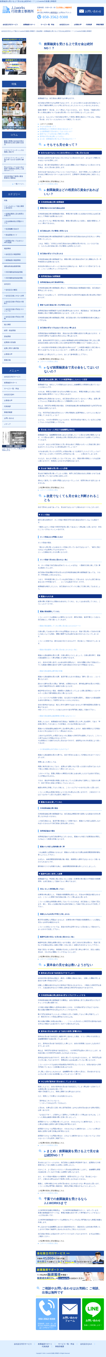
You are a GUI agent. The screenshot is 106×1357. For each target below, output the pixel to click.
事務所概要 (100, 24)
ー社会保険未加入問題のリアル (14, 222)
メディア (7, 424)
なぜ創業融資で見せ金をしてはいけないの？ (56, 131)
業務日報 (7, 360)
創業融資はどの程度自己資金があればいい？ (56, 129)
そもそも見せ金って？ (48, 126)
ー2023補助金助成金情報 (13, 278)
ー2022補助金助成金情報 (13, 272)
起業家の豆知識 (10, 342)
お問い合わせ (93, 11)
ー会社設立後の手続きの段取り (14, 302)
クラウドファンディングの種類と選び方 (14, 151)
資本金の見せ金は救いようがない (52, 136)
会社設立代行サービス (10, 24)
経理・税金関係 (10, 330)
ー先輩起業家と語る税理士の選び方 (14, 214)
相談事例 (7, 248)
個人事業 (7, 325)
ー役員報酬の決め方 (11, 229)
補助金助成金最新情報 (12, 266)
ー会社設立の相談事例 (12, 254)
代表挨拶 (89, 24)
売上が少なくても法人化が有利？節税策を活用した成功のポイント (14, 168)
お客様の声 (77, 24)
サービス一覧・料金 (47, 24)
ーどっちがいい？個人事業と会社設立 (14, 207)
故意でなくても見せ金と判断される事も (54, 134)
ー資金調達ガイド (10, 235)
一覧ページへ (19, 184)
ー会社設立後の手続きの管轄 (14, 317)
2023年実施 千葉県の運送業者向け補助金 (13, 177)
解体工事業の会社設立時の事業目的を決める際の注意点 (14, 142)
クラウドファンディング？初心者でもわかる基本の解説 (14, 159)
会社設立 (7, 284)
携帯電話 (54, 12)
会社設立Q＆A (64, 24)
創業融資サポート (29, 24)
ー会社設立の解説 (10, 290)
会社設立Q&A (9, 394)
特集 (5, 200)
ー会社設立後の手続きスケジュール (14, 310)
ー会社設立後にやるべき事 (14, 296)
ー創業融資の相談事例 (12, 260)
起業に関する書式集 (11, 348)
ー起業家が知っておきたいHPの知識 (14, 241)
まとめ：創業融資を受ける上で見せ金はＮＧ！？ (58, 139)
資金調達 (7, 336)
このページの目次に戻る (49, 184)
